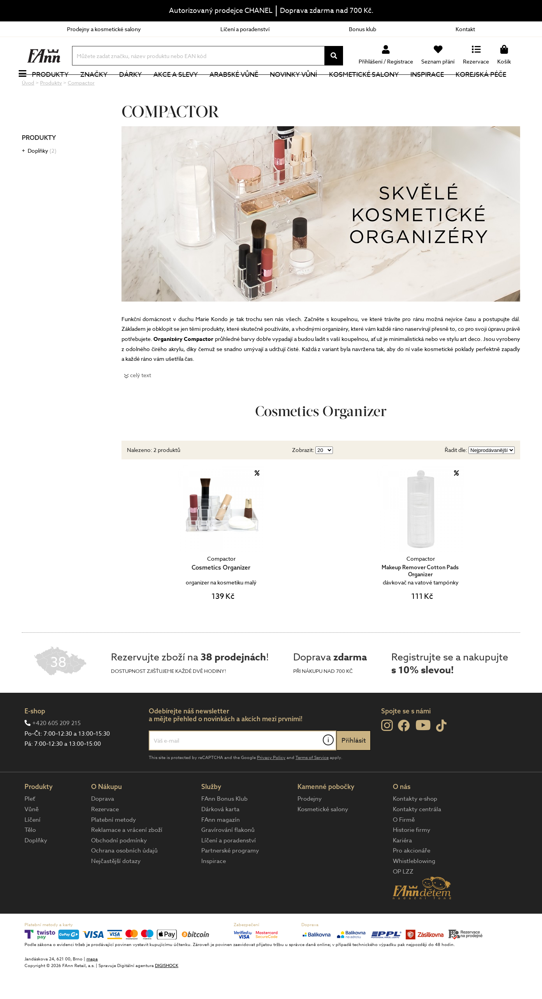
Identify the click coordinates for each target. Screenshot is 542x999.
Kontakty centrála (417, 835)
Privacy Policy (271, 783)
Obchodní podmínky (119, 866)
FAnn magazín (220, 846)
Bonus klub (362, 29)
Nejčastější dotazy (116, 887)
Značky (102, 87)
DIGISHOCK (166, 991)
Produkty (58, 87)
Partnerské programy (230, 876)
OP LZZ (403, 897)
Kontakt (465, 29)
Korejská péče (489, 87)
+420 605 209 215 (56, 749)
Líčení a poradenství (244, 29)
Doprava (102, 825)
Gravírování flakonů (228, 856)
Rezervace (105, 835)
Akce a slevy (184, 87)
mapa (92, 985)
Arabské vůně (242, 87)
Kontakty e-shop (415, 825)
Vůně (32, 835)
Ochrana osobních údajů (124, 876)
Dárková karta (220, 835)
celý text (140, 401)
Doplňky (42, 176)
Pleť (30, 825)
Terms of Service (312, 783)
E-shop (35, 737)
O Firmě (404, 846)
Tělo (30, 856)
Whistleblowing (414, 887)
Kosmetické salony (372, 87)
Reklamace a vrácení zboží (126, 856)
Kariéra (402, 866)
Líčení (32, 846)
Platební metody (113, 846)
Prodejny (309, 825)
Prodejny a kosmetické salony (104, 29)
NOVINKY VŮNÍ (302, 87)
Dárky (139, 87)
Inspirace (435, 87)
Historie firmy (411, 856)
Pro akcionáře (411, 876)
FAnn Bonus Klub (224, 825)
